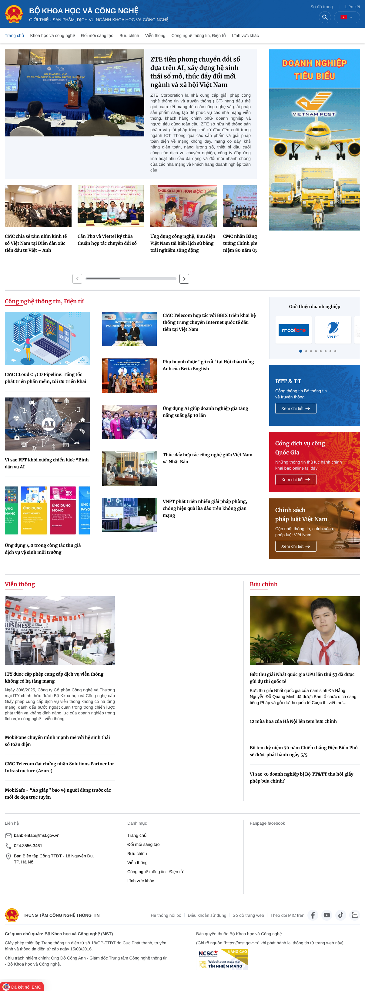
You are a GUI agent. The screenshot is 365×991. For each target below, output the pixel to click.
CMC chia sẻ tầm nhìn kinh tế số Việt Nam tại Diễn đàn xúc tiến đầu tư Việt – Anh (36, 243)
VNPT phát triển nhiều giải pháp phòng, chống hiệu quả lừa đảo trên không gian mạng (205, 508)
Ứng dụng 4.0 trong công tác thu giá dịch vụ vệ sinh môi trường (43, 549)
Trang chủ (14, 35)
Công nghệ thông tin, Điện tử (198, 35)
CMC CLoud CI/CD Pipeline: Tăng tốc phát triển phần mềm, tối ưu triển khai (45, 378)
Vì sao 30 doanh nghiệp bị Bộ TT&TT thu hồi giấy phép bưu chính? (301, 777)
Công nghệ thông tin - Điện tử (155, 871)
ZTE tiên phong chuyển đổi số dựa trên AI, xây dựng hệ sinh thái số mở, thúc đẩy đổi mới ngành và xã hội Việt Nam (195, 72)
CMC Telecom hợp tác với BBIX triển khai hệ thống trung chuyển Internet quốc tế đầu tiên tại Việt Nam (209, 322)
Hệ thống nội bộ (166, 915)
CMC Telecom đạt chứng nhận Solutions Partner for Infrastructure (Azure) (59, 767)
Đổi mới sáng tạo (97, 35)
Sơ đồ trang (321, 7)
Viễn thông (155, 35)
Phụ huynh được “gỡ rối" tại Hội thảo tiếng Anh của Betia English (208, 365)
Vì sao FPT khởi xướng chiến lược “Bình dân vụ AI (47, 463)
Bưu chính (129, 35)
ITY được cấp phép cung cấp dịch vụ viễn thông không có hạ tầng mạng (54, 677)
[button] (77, 279)
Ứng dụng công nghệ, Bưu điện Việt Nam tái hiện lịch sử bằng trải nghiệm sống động (182, 243)
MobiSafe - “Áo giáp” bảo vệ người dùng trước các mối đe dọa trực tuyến (58, 793)
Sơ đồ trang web (248, 915)
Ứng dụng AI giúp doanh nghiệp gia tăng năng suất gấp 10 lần (205, 412)
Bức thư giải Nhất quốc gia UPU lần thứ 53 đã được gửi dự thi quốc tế (302, 678)
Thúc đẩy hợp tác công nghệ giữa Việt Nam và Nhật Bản (208, 458)
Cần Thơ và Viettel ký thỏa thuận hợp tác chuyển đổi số (107, 240)
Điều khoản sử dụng (207, 915)
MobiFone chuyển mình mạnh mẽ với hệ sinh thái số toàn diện (57, 741)
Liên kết (352, 7)
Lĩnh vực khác (245, 35)
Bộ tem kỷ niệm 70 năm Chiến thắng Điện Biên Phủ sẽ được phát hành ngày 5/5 (304, 751)
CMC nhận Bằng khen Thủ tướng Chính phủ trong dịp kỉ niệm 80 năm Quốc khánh (254, 243)
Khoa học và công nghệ (52, 35)
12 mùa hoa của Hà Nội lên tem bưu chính (293, 721)
